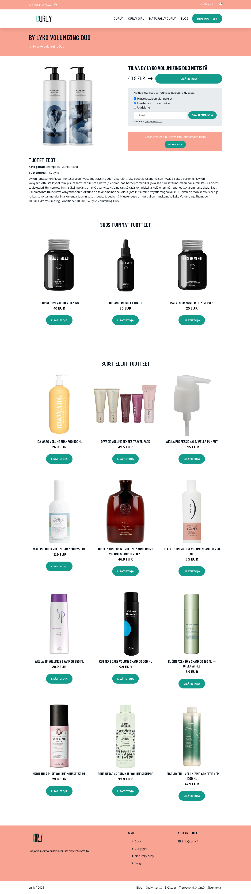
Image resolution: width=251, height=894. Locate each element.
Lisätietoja (189, 78)
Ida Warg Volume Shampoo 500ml (59, 441)
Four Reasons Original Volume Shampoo (125, 773)
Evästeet (170, 887)
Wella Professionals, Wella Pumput (192, 441)
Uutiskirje (143, 107)
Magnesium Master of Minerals (191, 303)
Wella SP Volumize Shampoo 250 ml (59, 661)
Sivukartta (214, 887)
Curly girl (136, 18)
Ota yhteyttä (154, 887)
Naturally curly (162, 18)
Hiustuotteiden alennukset (154, 98)
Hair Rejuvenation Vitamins (59, 303)
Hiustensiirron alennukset (154, 103)
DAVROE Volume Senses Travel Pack (125, 441)
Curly (118, 18)
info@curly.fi (206, 4)
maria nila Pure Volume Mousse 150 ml (59, 773)
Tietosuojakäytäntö (192, 887)
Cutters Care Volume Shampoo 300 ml (125, 661)
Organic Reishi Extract (125, 303)
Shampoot (52, 167)
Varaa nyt (175, 144)
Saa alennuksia (202, 115)
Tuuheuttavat (69, 167)
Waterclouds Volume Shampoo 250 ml (59, 549)
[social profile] (55, 4)
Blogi (185, 18)
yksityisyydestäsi (153, 121)
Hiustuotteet (207, 18)
